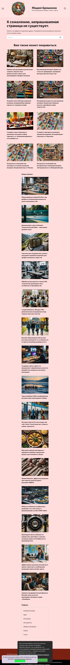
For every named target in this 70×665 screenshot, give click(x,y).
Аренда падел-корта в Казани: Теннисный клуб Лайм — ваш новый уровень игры (34, 226)
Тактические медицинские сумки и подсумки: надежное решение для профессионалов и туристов (34, 255)
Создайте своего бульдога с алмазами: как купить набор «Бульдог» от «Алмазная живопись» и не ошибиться (19, 135)
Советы (25, 628)
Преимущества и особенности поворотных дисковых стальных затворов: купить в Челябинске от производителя (34, 536)
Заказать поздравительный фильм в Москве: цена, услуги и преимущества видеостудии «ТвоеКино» (35, 594)
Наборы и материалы (29, 624)
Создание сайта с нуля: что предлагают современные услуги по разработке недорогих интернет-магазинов (35, 368)
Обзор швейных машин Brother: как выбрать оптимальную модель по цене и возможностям (34, 198)
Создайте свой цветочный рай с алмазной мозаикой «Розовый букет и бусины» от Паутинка (50, 134)
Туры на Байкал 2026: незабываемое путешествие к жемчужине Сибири (35, 396)
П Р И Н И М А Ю (20, 661)
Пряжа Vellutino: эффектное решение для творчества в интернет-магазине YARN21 (35, 479)
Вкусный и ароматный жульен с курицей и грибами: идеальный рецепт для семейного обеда (33, 451)
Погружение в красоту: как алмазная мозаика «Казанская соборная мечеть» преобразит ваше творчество (50, 104)
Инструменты (27, 620)
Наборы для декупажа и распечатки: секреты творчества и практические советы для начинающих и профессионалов (20, 72)
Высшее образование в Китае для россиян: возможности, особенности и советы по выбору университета (35, 339)
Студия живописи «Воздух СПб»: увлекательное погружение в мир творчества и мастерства (34, 311)
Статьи (25, 632)
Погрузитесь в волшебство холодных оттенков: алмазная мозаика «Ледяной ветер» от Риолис (20, 165)
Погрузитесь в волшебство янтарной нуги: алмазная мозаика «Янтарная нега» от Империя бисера (50, 165)
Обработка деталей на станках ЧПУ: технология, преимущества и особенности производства (34, 283)
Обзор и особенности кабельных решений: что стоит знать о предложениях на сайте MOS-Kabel (34, 507)
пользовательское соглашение (23, 659)
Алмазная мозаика (29, 608)
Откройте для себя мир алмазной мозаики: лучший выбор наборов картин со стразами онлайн (19, 103)
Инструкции (27, 616)
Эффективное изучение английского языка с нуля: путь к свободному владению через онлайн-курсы (35, 565)
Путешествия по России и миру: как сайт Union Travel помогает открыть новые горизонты (35, 423)
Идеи (25, 612)
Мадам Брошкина (44, 7)
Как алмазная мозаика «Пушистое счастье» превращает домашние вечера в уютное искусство (49, 71)
